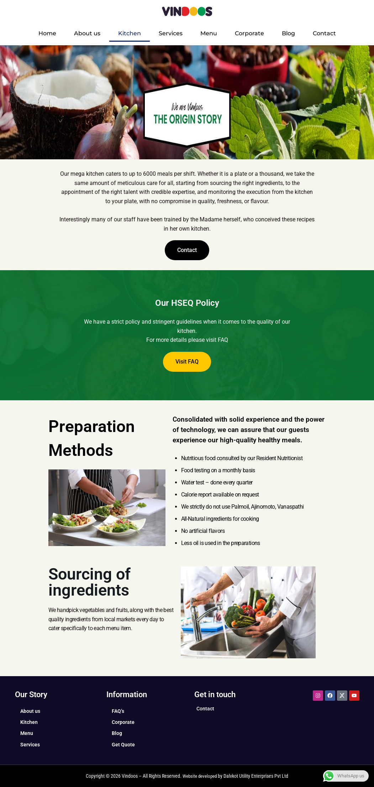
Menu (208, 33)
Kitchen (129, 33)
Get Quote (123, 744)
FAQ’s (118, 711)
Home (47, 33)
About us (87, 33)
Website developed (199, 776)
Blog (288, 33)
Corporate (249, 33)
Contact (324, 33)
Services (171, 33)
